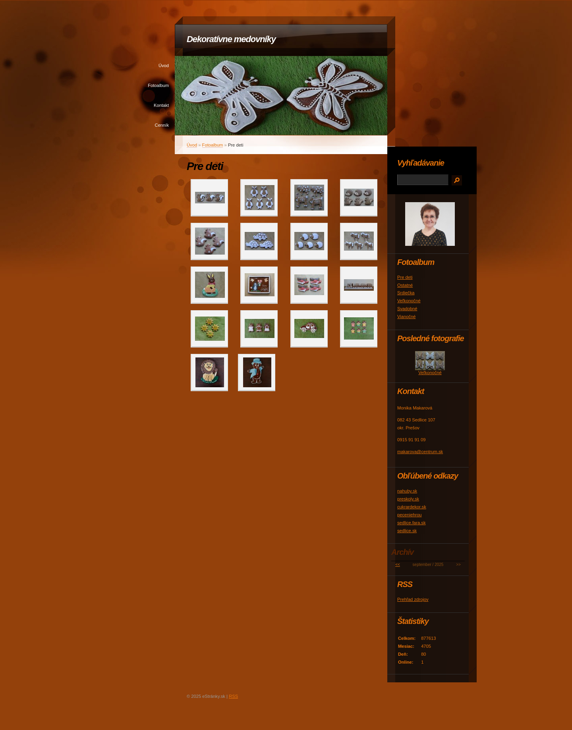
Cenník (162, 125)
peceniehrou (409, 514)
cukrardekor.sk (411, 506)
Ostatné (405, 285)
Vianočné (406, 316)
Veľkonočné (409, 300)
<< (397, 564)
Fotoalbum (158, 85)
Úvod (163, 65)
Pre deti (405, 277)
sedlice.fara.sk (411, 522)
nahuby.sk (407, 491)
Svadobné (407, 308)
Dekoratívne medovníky (231, 39)
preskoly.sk (408, 498)
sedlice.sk (407, 530)
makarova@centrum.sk (420, 451)
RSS (233, 696)
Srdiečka (406, 292)
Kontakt (161, 105)
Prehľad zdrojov (413, 599)
